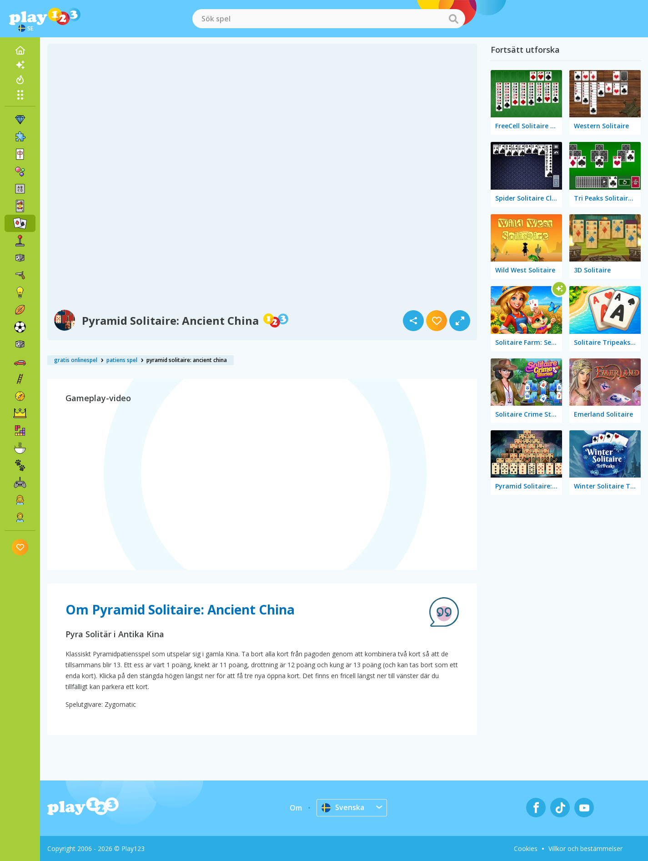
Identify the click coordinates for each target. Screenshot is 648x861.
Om (296, 808)
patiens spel (121, 360)
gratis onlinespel (75, 360)
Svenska (342, 807)
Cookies (525, 848)
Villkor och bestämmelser (585, 848)
